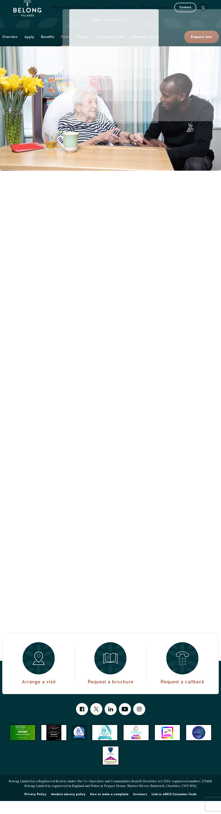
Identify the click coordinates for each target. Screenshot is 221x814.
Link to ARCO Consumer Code (174, 807)
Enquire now (201, 49)
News (145, 13)
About (110, 13)
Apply (29, 49)
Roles (65, 49)
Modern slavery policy (68, 807)
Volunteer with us (144, 49)
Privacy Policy (35, 807)
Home (95, 32)
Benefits (47, 49)
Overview (10, 49)
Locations (90, 13)
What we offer (63, 13)
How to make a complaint (109, 807)
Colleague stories (109, 49)
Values (82, 49)
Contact (177, 13)
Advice (128, 13)
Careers (163, 13)
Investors (140, 807)
